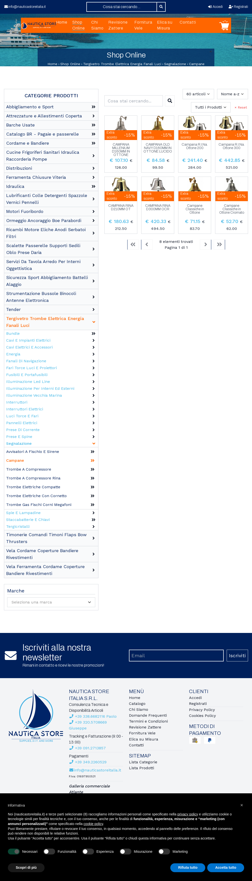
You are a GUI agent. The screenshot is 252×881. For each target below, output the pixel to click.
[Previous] (147, 244)
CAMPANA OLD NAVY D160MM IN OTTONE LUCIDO (157, 148)
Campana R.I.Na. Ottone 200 (195, 146)
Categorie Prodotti (51, 95)
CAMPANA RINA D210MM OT (120, 207)
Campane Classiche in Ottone (195, 209)
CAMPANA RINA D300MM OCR (157, 207)
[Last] (219, 244)
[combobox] (121, 7)
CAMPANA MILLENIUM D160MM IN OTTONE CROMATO (121, 150)
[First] (133, 244)
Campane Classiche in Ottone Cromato (231, 209)
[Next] (206, 244)
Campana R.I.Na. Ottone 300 (232, 146)
